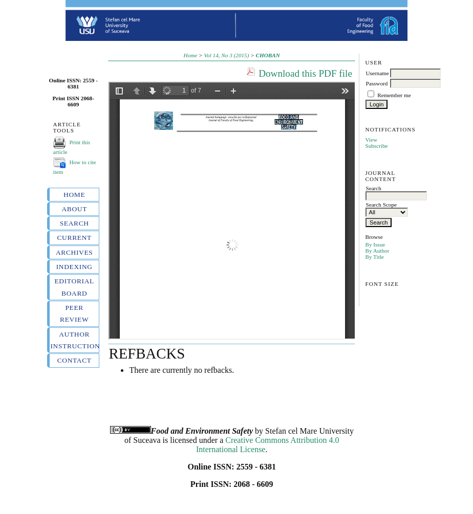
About (74, 209)
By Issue (375, 244)
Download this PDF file (305, 73)
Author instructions (74, 340)
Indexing (74, 267)
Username (377, 73)
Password (376, 83)
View (371, 140)
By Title (374, 257)
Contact (74, 360)
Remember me (394, 95)
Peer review (74, 313)
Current (74, 237)
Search (74, 223)
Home (74, 194)
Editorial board (74, 287)
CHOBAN (268, 55)
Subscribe (376, 146)
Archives (74, 252)
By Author (377, 251)
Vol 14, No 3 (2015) (226, 55)
